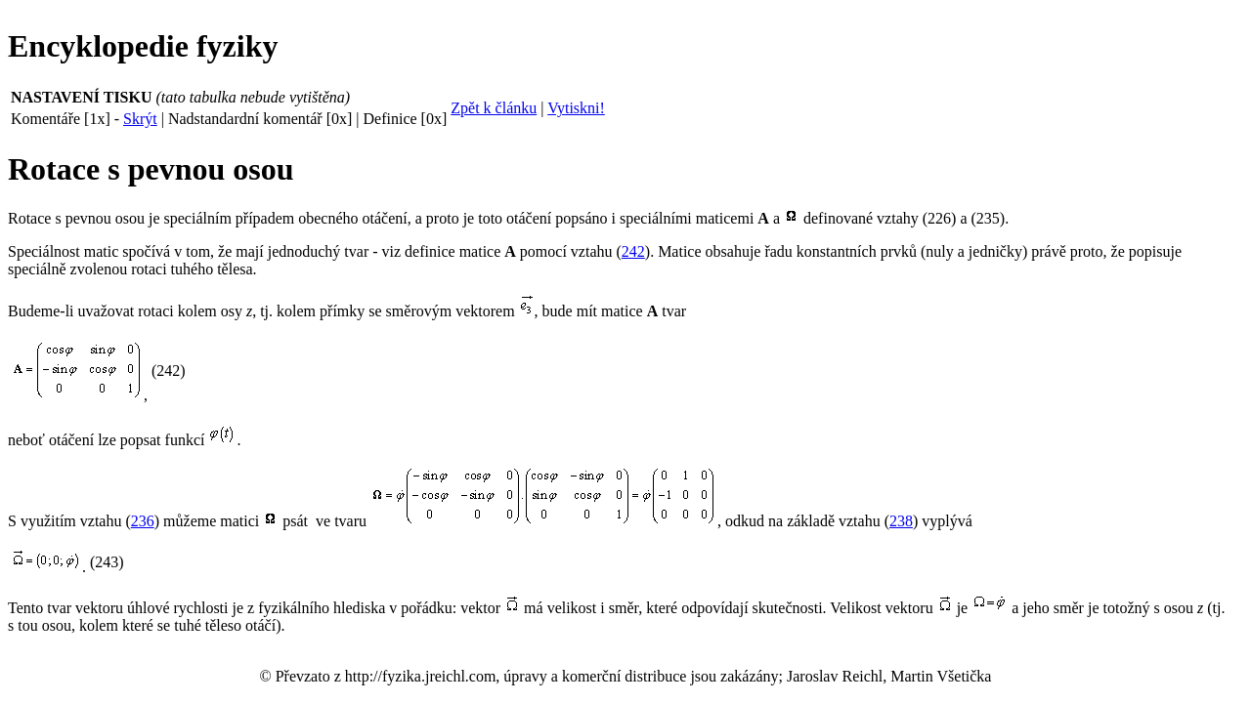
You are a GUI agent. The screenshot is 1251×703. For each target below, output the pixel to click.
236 (142, 521)
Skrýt (140, 118)
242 (633, 251)
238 (901, 521)
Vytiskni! (576, 108)
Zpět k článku (494, 108)
